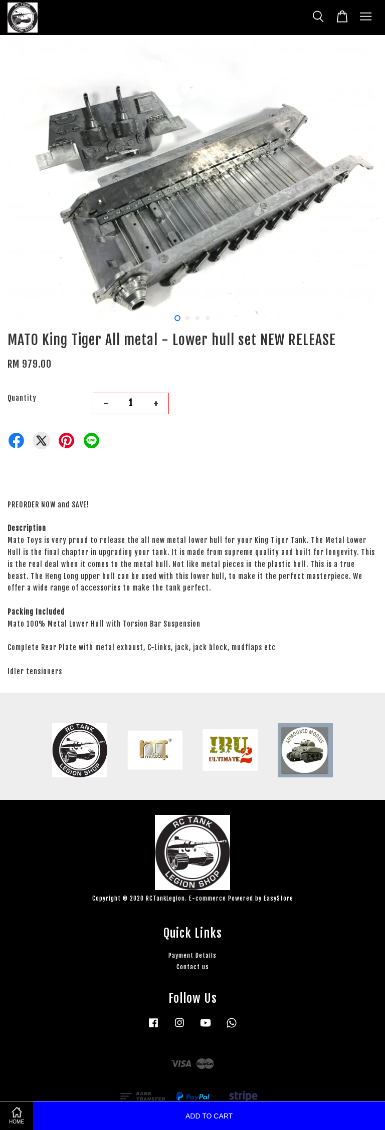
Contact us (192, 967)
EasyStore (278, 898)
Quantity (22, 398)
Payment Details (192, 955)
